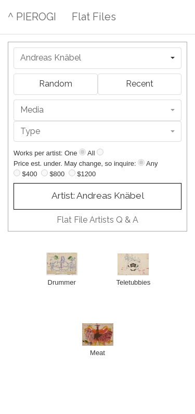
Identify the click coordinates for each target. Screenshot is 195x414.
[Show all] (100, 152)
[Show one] (82, 152)
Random (55, 84)
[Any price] (141, 162)
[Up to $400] (17, 172)
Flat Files (94, 16)
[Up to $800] (44, 172)
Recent (139, 84)
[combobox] (97, 58)
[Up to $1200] (72, 172)
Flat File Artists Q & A (97, 220)
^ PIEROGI (32, 16)
